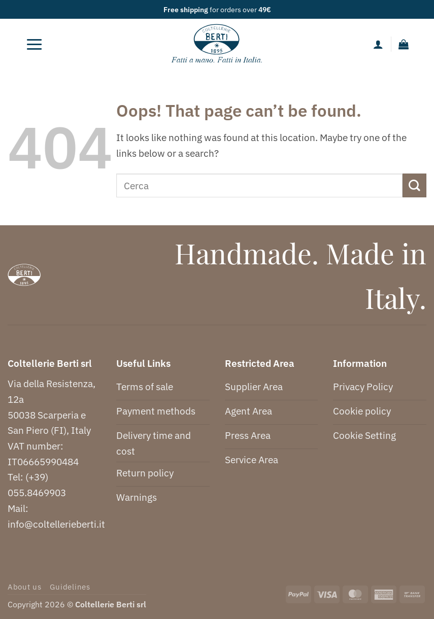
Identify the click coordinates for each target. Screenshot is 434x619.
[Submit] (414, 185)
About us (25, 587)
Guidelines (70, 587)
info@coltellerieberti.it (56, 524)
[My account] (378, 44)
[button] (34, 44)
